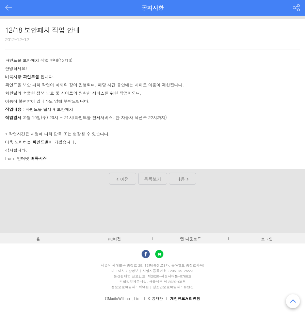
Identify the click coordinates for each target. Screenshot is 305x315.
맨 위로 (293, 301)
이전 (124, 179)
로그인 (267, 238)
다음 (180, 179)
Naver (159, 254)
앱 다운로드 (190, 238)
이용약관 (155, 298)
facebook (146, 254)
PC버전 (114, 238)
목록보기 (152, 179)
